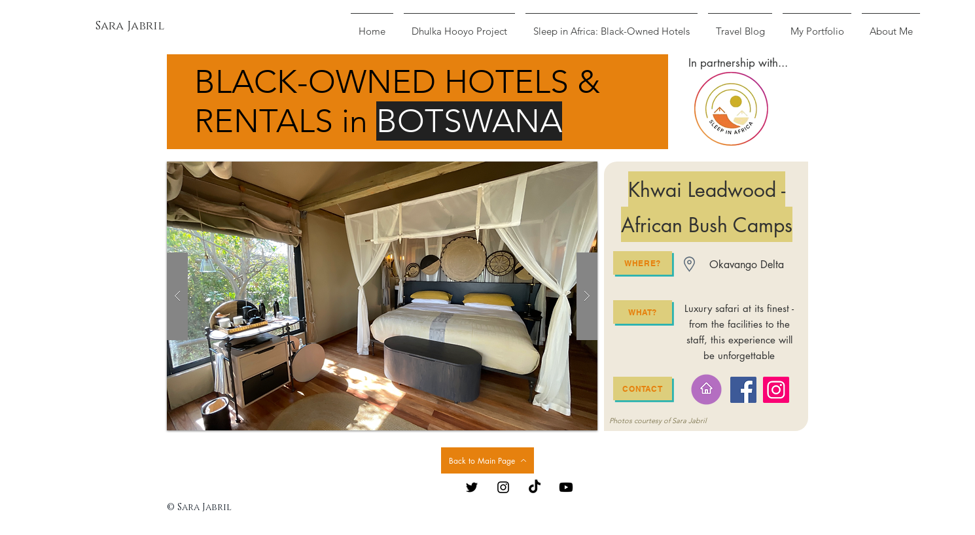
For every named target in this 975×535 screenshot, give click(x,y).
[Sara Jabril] (130, 27)
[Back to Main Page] (487, 460)
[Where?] (642, 263)
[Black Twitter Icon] (472, 487)
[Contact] (642, 388)
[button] (382, 296)
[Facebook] (743, 390)
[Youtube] (566, 487)
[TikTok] (534, 487)
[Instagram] (776, 390)
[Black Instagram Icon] (503, 487)
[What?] (642, 312)
